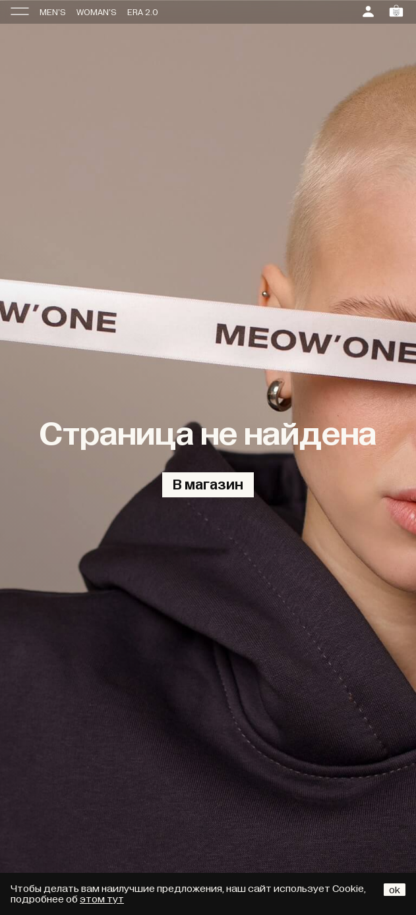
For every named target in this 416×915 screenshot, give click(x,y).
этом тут (102, 899)
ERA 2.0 (142, 12)
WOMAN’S (96, 12)
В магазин (208, 485)
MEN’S (53, 12)
